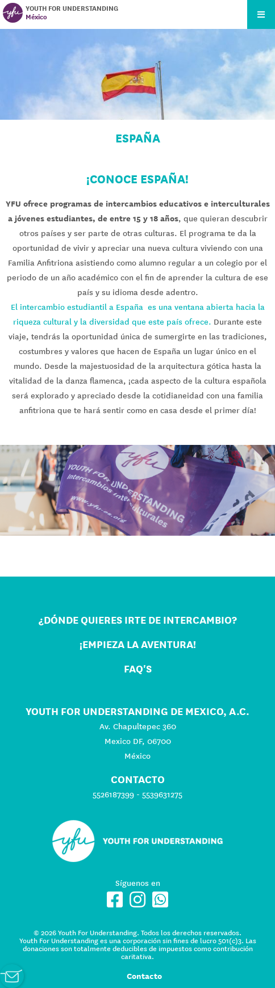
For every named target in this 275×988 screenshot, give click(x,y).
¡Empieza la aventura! (138, 644)
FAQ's (138, 668)
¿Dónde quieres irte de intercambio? (138, 620)
